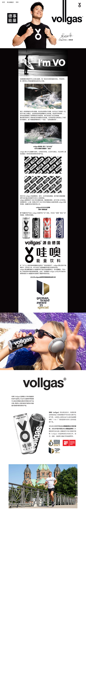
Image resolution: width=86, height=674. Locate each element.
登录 (17, 2)
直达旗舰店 (10, 2)
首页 (3, 2)
